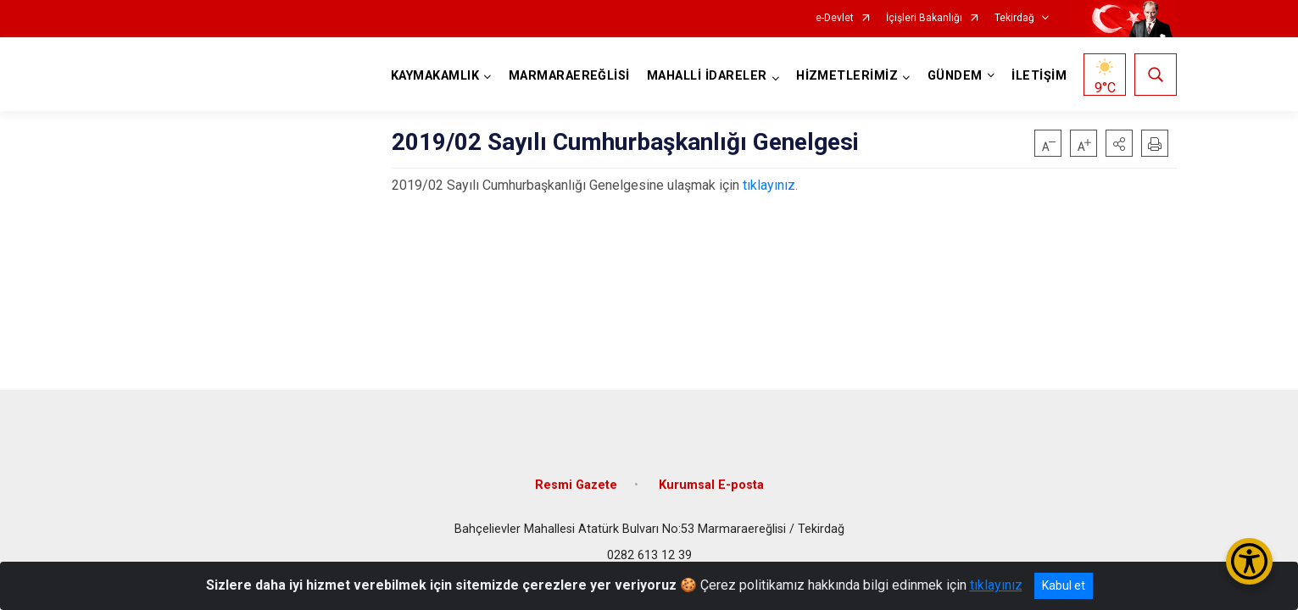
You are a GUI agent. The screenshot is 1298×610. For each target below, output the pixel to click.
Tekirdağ (1014, 18)
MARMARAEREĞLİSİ (569, 76)
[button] (1119, 143)
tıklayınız (996, 585)
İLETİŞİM (1039, 76)
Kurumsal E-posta (711, 485)
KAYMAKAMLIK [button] (435, 76)
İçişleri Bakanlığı (924, 18)
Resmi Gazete (576, 485)
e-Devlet (835, 18)
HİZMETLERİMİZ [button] (847, 76)
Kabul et (1063, 585)
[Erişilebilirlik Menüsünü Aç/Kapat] (1249, 561)
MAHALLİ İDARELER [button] (707, 76)
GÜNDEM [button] (955, 76)
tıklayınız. (770, 185)
